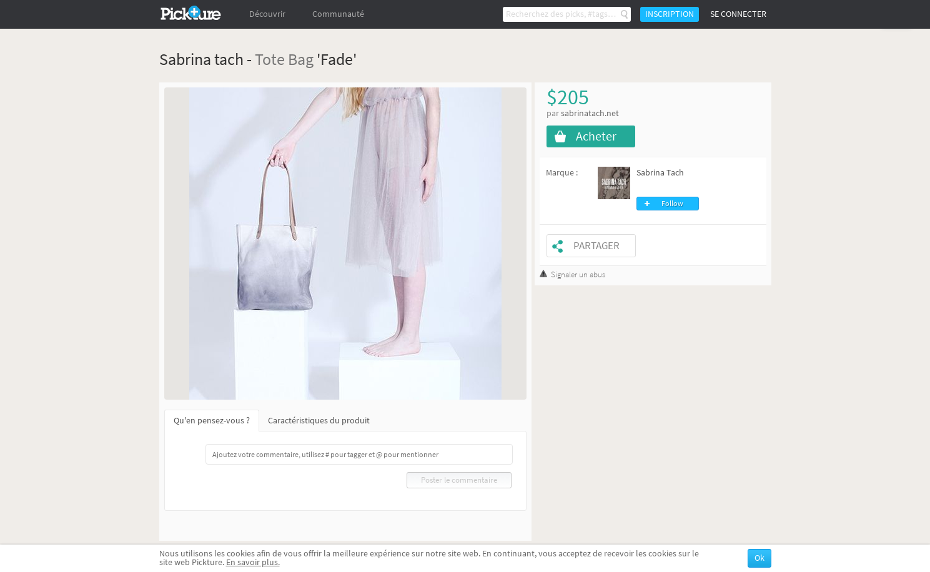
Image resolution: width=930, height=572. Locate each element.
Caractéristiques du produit (319, 421)
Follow (672, 204)
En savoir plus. (253, 562)
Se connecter (738, 14)
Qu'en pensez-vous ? (212, 421)
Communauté (338, 14)
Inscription (669, 14)
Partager (596, 246)
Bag (301, 59)
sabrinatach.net (590, 113)
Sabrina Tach (660, 173)
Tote (270, 59)
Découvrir (267, 14)
